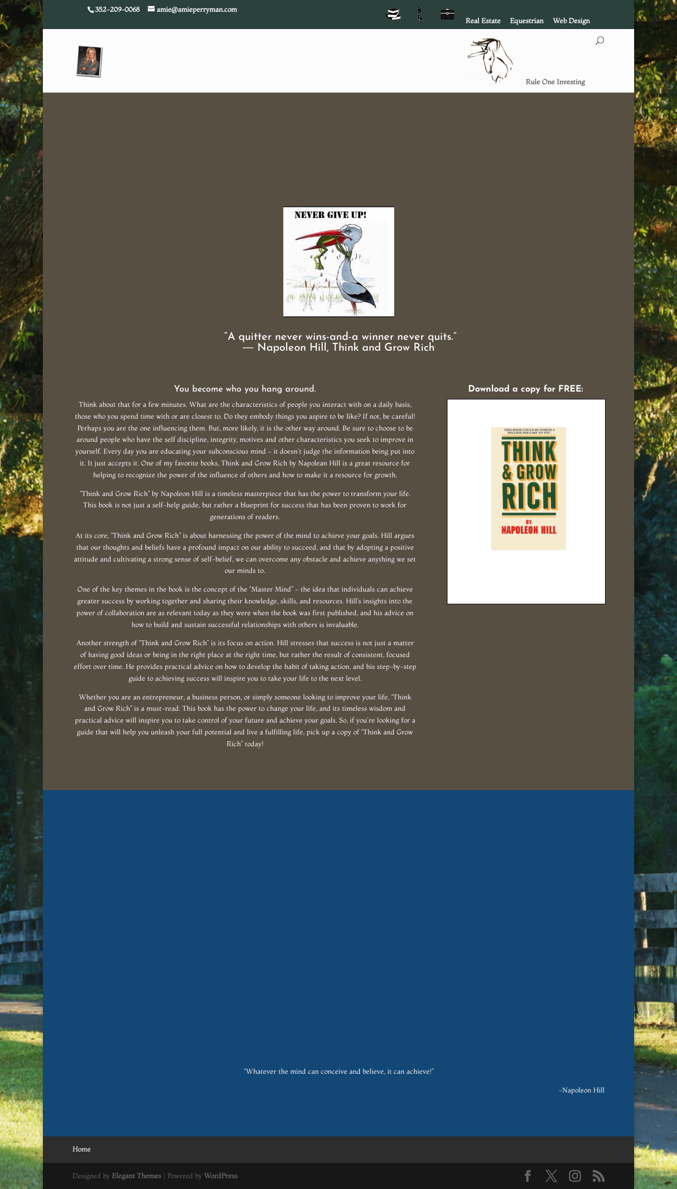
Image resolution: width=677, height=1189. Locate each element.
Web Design (571, 21)
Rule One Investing (555, 82)
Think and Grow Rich (383, 348)
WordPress (220, 1175)
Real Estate (483, 21)
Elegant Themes (136, 1175)
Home (81, 1149)
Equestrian (526, 21)
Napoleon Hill (292, 348)
